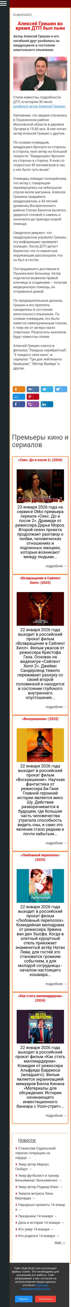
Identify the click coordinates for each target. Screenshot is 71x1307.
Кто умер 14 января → (36, 1229)
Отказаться (45, 1299)
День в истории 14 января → (41, 1223)
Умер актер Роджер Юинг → (40, 1187)
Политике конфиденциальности (35, 1286)
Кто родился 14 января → (38, 1236)
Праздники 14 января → (37, 1216)
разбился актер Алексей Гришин (39, 106)
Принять (24, 1299)
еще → (60, 1242)
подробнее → (56, 566)
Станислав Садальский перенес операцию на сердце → (35, 1153)
